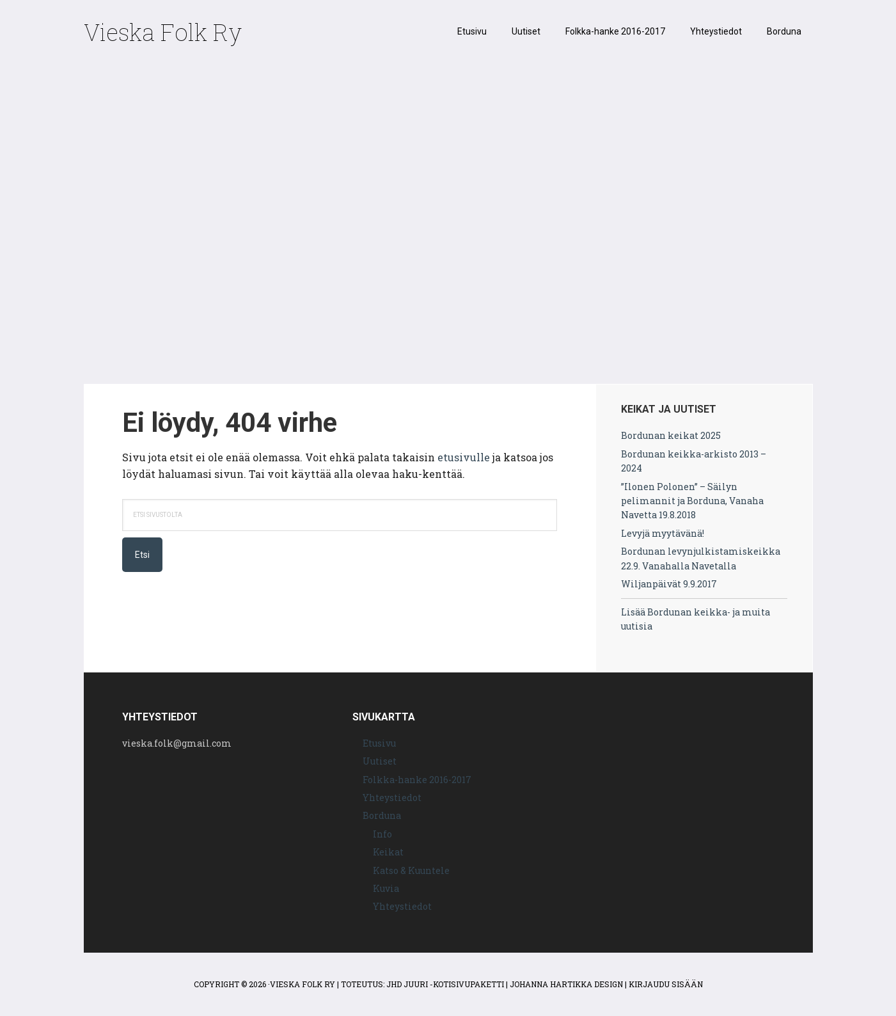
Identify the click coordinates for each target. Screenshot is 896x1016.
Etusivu (379, 743)
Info (382, 834)
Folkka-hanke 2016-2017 (417, 780)
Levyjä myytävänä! (662, 533)
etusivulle (463, 457)
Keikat (388, 852)
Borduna (382, 815)
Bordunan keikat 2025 (671, 435)
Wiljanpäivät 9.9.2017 (669, 584)
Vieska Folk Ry (163, 32)
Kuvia (386, 888)
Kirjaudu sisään (666, 984)
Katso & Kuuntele (411, 870)
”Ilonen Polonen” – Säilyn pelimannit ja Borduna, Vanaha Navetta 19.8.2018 (692, 500)
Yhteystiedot (392, 797)
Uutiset (380, 761)
